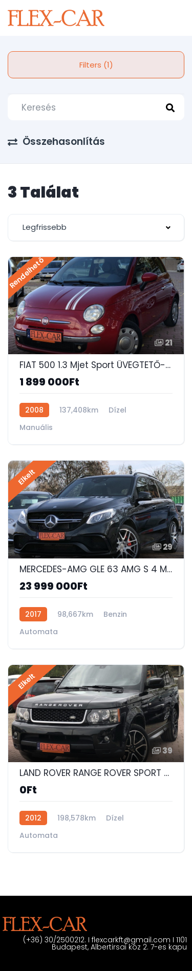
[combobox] (96, 227)
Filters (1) (96, 64)
